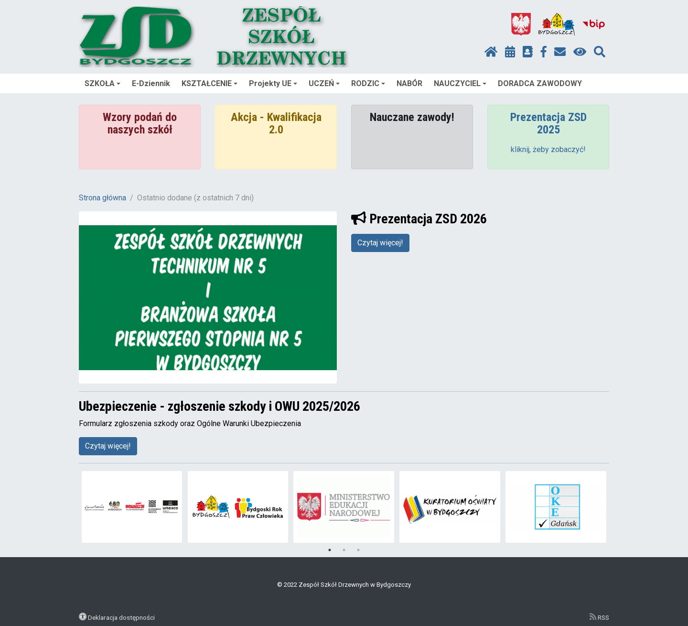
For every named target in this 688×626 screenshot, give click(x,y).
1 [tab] (329, 550)
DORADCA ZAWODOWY (540, 83)
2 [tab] (344, 550)
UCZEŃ (324, 83)
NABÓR (409, 83)
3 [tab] (358, 550)
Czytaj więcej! (380, 242)
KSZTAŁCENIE (209, 83)
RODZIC (368, 83)
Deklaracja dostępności (121, 617)
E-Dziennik (151, 83)
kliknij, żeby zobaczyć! (548, 149)
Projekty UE (273, 83)
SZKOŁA (102, 83)
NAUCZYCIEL (460, 83)
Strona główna (102, 197)
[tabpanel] (132, 507)
